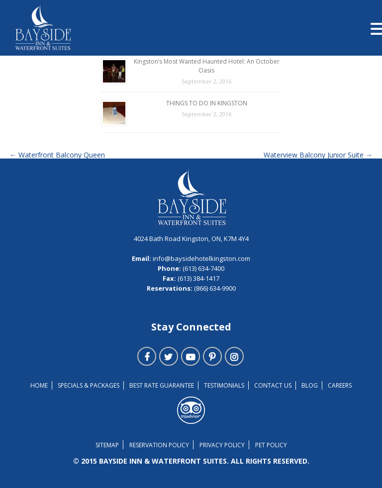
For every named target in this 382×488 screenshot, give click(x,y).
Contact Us (272, 385)
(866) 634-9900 (214, 288)
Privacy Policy (222, 445)
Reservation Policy (159, 445)
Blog (309, 385)
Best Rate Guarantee (161, 385)
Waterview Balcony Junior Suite (318, 155)
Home (39, 385)
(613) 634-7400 (202, 268)
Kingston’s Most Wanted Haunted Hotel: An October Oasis (207, 66)
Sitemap (107, 445)
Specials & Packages (88, 385)
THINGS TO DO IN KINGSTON (206, 103)
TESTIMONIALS (224, 385)
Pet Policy (271, 445)
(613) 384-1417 (197, 278)
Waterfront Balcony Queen (57, 155)
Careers (340, 385)
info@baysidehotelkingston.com (201, 258)
